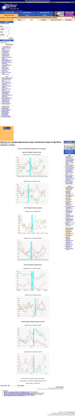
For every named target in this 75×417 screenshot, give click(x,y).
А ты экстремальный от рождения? (70, 207)
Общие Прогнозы (9, 15)
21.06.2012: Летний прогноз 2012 (69, 157)
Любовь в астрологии (6, 103)
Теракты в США (5, 68)
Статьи (27, 15)
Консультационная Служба (62, 2)
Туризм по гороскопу (70, 165)
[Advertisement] (7, 122)
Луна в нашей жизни (70, 195)
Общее (19, 19)
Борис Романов (5, 113)
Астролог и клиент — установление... (6, 52)
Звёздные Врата (71, 411)
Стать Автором (67, 17)
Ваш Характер (27, 12)
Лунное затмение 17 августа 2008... (70, 170)
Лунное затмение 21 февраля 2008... (70, 176)
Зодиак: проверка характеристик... (69, 211)
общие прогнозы (14, 17)
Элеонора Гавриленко (6, 116)
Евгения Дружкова (69, 240)
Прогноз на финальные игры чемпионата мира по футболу (18, 394)
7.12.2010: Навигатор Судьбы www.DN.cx (70, 160)
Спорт (31, 19)
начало (7, 17)
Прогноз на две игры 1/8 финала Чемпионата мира (16, 392)
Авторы (45, 15)
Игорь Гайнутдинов (6, 115)
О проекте (60, 17)
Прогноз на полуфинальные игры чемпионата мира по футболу (20, 393)
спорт (21, 17)
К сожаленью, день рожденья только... (6, 55)
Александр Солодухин (6, 109)
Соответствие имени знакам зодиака (6, 92)
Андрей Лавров (5, 108)
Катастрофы (69, 19)
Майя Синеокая (5, 111)
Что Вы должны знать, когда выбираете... (69, 202)
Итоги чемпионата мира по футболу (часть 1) (15, 395)
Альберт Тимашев (5, 107)
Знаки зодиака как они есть (7, 77)
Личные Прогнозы (9, 12)
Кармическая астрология (7, 60)
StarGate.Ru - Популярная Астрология (37, 2)
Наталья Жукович (5, 110)
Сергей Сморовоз (5, 112)
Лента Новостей (44, 12)
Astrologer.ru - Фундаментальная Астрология (12, 2)
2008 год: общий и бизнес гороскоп (69, 182)
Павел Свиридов (59, 386)
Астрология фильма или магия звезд (70, 188)
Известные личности (56, 19)
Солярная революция (70, 167)
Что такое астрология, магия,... (70, 215)
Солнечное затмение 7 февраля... (70, 179)
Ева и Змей (4, 70)
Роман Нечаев (5, 114)
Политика (43, 19)
